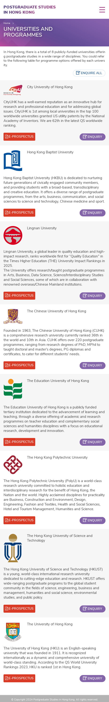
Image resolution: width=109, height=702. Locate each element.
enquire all (91, 73)
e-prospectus (21, 136)
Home (7, 23)
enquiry (95, 137)
